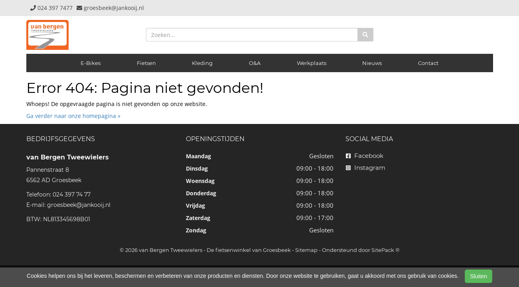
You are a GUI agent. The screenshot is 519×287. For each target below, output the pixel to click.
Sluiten (478, 276)
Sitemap (306, 250)
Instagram (365, 167)
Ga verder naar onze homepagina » (73, 116)
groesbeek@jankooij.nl (79, 204)
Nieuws (372, 63)
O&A (254, 63)
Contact (428, 63)
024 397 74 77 (72, 194)
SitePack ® (385, 250)
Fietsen (146, 63)
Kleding (202, 63)
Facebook (364, 155)
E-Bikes (91, 63)
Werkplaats (311, 63)
